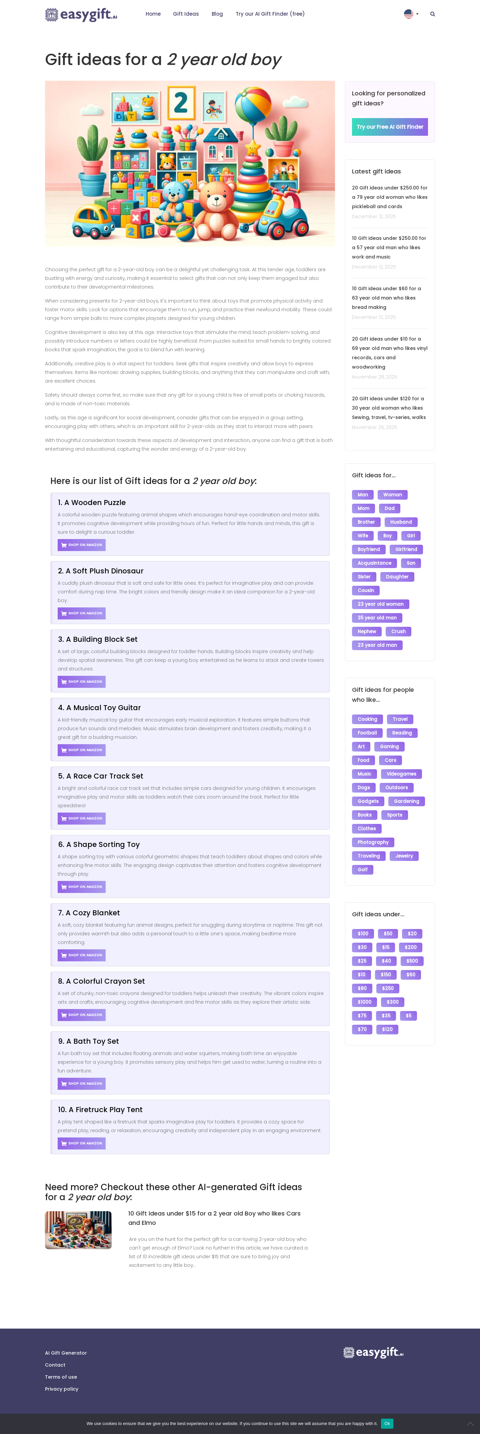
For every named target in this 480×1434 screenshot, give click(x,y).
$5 (408, 1016)
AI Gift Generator (66, 1353)
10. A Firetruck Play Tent (100, 1109)
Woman (392, 495)
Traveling (369, 856)
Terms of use (61, 1377)
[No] (471, 1423)
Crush (398, 631)
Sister (364, 577)
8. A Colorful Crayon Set (101, 981)
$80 (362, 988)
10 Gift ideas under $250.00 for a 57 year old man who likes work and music (389, 247)
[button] (412, 14)
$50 (388, 934)
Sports (394, 815)
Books (365, 815)
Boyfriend (369, 549)
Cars (390, 760)
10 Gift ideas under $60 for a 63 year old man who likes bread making (386, 298)
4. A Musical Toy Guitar (99, 707)
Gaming (389, 747)
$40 (386, 961)
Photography (373, 842)
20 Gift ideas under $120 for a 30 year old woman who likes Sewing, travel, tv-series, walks (389, 408)
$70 (362, 1029)
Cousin (366, 590)
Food (363, 760)
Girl (411, 536)
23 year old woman (381, 604)
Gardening (406, 801)
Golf (363, 870)
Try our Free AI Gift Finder (390, 127)
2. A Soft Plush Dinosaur (101, 571)
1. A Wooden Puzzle (92, 502)
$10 (361, 975)
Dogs (364, 788)
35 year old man (377, 618)
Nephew (367, 631)
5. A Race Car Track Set (100, 776)
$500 (412, 961)
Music (364, 774)
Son (411, 563)
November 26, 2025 (374, 427)
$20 (412, 934)
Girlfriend (406, 549)
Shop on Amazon (81, 545)
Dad (390, 508)
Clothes (367, 829)
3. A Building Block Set (98, 639)
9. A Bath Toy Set (88, 1041)
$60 (410, 975)
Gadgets (368, 801)
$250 (388, 988)
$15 (385, 947)
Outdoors (396, 788)
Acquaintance (374, 563)
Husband (401, 522)
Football (367, 733)
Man (363, 495)
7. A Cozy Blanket (89, 913)
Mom (363, 508)
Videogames (401, 774)
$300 (393, 1002)
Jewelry (404, 856)
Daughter (397, 577)
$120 (387, 1029)
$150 (386, 975)
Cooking (367, 719)
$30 (362, 947)
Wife (363, 536)
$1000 (364, 1002)
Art (361, 747)
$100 (363, 934)
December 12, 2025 (374, 216)
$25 (362, 961)
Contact (55, 1365)
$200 (411, 947)
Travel (400, 719)
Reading (402, 733)
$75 (362, 1016)
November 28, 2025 (374, 377)
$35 (386, 1016)
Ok (387, 1423)
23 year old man (377, 645)
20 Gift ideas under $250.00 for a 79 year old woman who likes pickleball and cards (390, 197)
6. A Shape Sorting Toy (99, 844)
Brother (366, 522)
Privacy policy (61, 1389)
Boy (387, 536)
